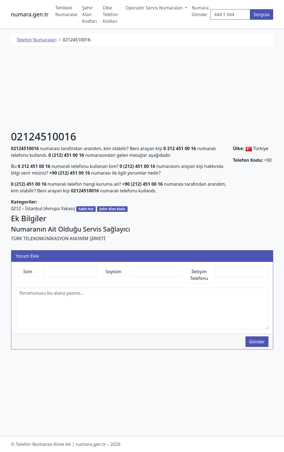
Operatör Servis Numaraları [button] (154, 8)
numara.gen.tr (30, 14)
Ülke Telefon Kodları (110, 14)
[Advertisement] (142, 89)
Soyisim (113, 272)
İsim (27, 272)
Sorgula (261, 14)
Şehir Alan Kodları (89, 14)
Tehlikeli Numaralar (66, 11)
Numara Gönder (200, 11)
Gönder (257, 342)
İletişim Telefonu (199, 275)
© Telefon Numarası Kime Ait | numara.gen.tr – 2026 (66, 444)
